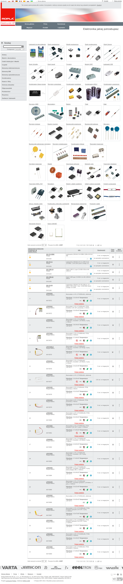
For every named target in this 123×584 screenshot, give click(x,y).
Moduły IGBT (89, 64)
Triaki (86, 104)
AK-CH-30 (49, 285)
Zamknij (99, 5)
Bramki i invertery (53, 124)
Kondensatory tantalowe (73, 84)
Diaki (105, 104)
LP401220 (49, 400)
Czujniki (4, 65)
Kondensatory (6, 78)
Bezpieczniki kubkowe (91, 124)
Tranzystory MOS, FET (36, 184)
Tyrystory (69, 64)
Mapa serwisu (118, 1)
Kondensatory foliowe (77, 144)
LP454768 (49, 509)
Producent (32, 250)
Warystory (107, 124)
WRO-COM (26, 581)
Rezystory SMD (33, 104)
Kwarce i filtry (6, 81)
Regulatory (51, 184)
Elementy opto (89, 164)
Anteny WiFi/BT (52, 223)
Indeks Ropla (32, 251)
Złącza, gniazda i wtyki (35, 203)
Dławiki (50, 164)
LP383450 (49, 320)
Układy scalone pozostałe (92, 184)
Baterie (68, 104)
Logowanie (61, 27)
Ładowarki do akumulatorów (37, 44)
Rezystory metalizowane (60, 144)
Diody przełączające (91, 44)
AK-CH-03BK (50, 254)
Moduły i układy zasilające (74, 184)
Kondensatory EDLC (91, 84)
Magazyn (29, 27)
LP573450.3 (50, 347)
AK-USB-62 (49, 277)
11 (93, 245)
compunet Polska (11, 581)
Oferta (22, 574)
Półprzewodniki (7, 88)
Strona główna (42, 1)
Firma (45, 24)
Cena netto (112, 250)
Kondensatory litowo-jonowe (37, 84)
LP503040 (49, 293)
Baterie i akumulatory (9, 58)
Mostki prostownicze (72, 44)
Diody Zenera (108, 44)
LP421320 (49, 387)
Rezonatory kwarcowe (96, 144)
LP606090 (49, 439)
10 (91, 245)
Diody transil (51, 64)
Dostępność (101, 250)
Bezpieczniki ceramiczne (73, 124)
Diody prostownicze (53, 44)
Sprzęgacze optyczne (72, 164)
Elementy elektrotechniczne (11, 68)
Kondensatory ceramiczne (111, 84)
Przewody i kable (95, 203)
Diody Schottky (33, 64)
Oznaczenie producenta (35, 248)
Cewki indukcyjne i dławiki (10, 61)
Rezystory (5, 95)
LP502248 (49, 361)
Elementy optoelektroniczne (11, 75)
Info (79, 250)
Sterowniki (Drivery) (35, 223)
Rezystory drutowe (34, 124)
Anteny (4, 54)
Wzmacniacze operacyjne (78, 203)
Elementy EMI (6, 71)
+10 (98, 245)
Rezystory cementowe (54, 84)
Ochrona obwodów (8, 85)
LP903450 (49, 413)
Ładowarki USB (108, 64)
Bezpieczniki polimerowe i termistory (40, 144)
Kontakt (106, 1)
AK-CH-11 (49, 262)
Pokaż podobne (79, 303)
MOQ (119, 249)
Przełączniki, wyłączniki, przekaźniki (58, 203)
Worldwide (3, 1)
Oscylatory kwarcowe (35, 164)
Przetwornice (6, 91)
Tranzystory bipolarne (110, 164)
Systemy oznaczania (110, 184)
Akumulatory (51, 104)
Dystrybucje (61, 24)
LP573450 (49, 333)
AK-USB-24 (49, 269)
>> (101, 245)
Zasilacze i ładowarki (8, 98)
